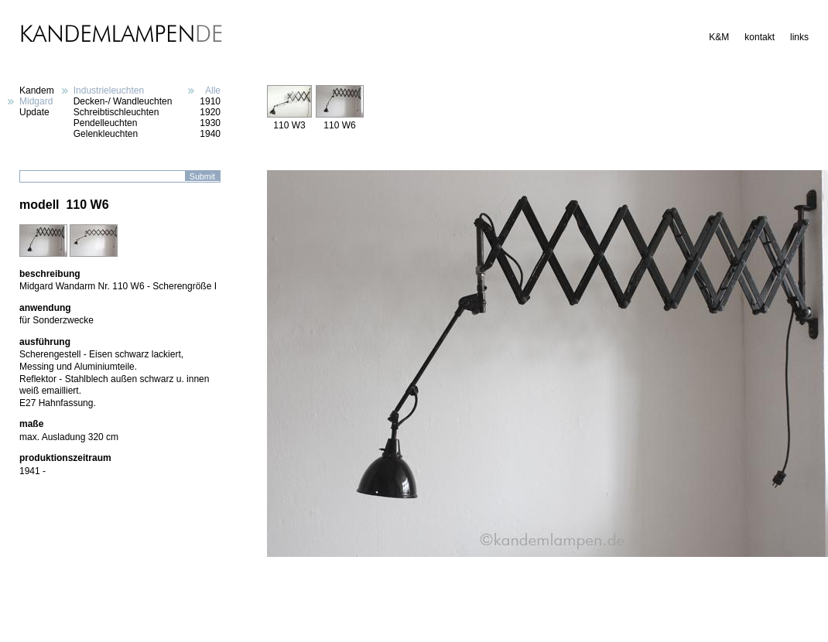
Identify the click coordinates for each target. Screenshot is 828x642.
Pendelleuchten (106, 123)
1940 (210, 133)
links (799, 37)
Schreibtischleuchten (116, 112)
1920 (210, 112)
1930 (210, 123)
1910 (210, 101)
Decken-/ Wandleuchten (123, 101)
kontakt (759, 37)
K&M (719, 37)
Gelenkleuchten (106, 133)
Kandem (36, 90)
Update (34, 112)
